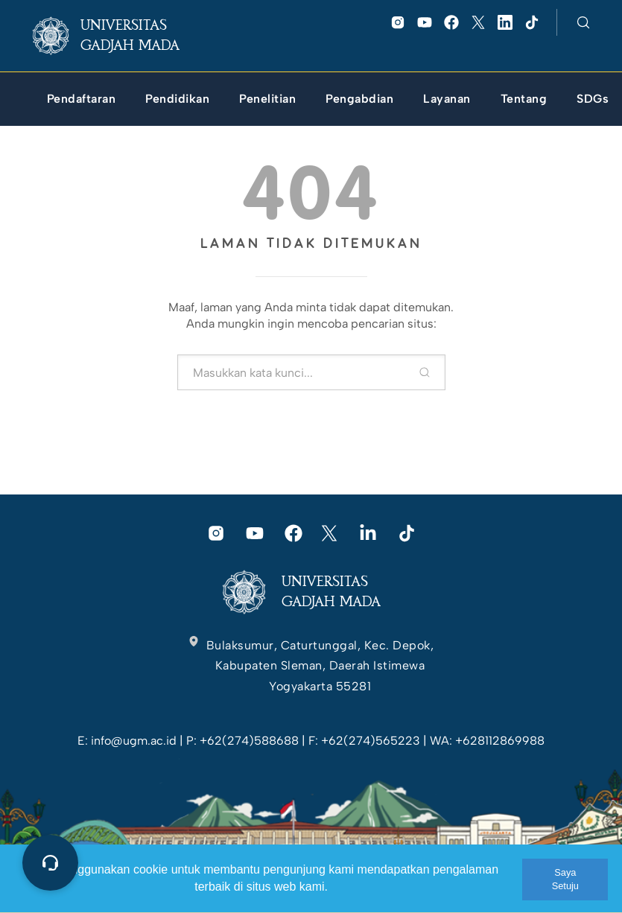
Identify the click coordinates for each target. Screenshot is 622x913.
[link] (118, 35)
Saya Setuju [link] (565, 879)
